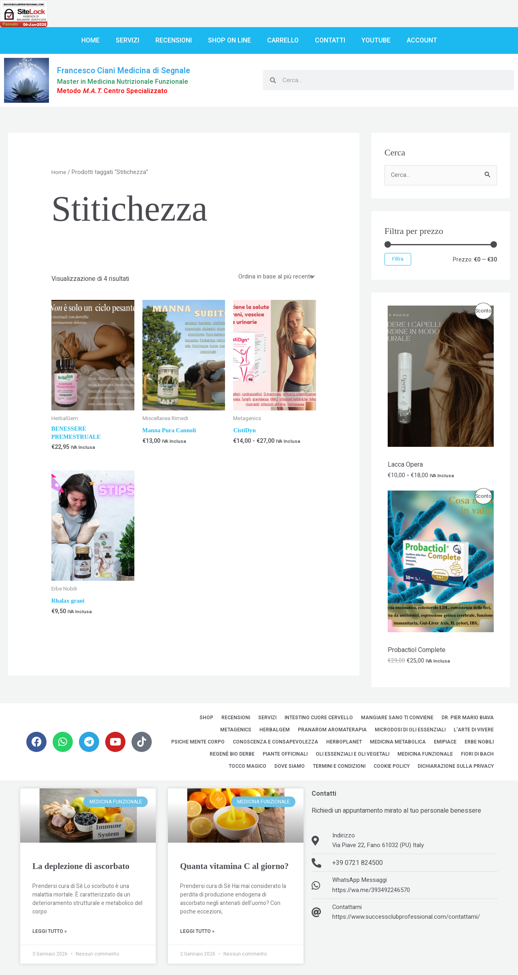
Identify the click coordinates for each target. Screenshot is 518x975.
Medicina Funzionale (425, 756)
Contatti (330, 40)
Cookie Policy (392, 769)
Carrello (283, 40)
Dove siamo (289, 769)
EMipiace (445, 744)
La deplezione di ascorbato (81, 869)
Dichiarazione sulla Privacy (456, 769)
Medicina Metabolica (398, 744)
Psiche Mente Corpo (198, 744)
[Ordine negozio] (273, 277)
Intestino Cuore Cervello (318, 720)
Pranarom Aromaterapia (332, 732)
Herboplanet (344, 744)
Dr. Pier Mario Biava (468, 720)
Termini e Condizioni (339, 769)
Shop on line (229, 40)
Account (422, 40)
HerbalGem (274, 732)
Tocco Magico (247, 769)
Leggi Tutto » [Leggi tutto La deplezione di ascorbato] (49, 934)
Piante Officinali (285, 756)
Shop (206, 720)
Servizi (127, 40)
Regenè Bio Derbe (232, 756)
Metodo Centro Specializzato (117, 91)
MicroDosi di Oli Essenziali (410, 732)
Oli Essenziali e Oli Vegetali (352, 756)
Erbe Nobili (479, 744)
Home (90, 40)
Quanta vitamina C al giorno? (234, 869)
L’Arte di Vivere (474, 732)
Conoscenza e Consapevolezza (275, 744)
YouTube (376, 40)
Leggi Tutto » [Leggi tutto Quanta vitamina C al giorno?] (197, 934)
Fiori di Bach (477, 756)
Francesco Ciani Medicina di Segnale (130, 70)
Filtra (397, 259)
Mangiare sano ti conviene (397, 720)
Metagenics (235, 732)
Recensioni (173, 40)
